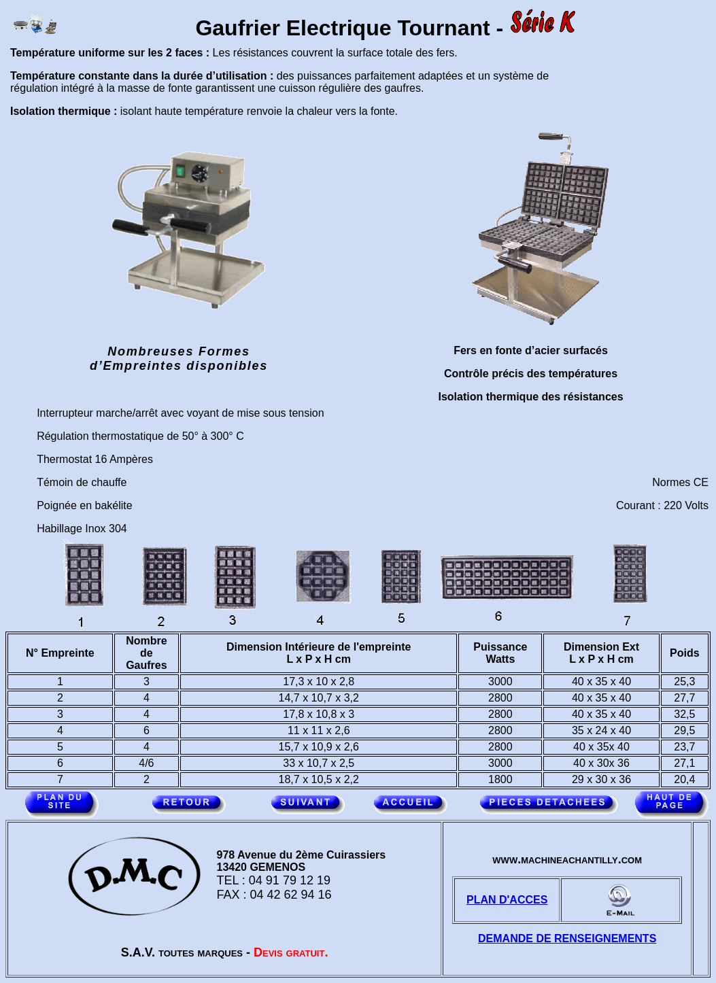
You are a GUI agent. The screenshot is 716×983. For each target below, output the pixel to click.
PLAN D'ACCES (506, 900)
